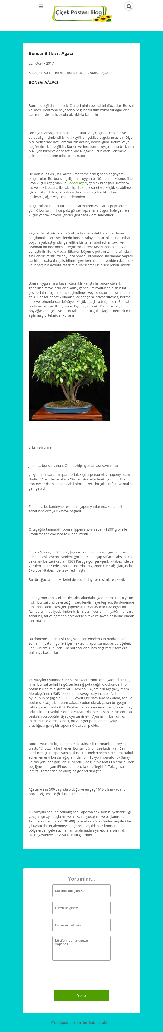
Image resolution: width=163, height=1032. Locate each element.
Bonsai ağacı (77, 183)
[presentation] (82, 974)
